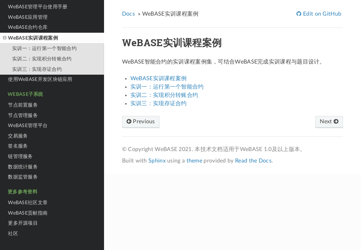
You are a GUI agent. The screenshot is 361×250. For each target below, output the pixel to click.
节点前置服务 (23, 105)
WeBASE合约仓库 (28, 27)
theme (195, 161)
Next (329, 121)
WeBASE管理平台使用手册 (37, 6)
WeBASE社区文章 (28, 202)
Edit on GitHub (322, 14)
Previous (141, 121)
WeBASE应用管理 (28, 17)
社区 (13, 233)
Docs (128, 14)
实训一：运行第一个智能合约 (44, 48)
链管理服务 (20, 156)
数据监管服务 (23, 177)
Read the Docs (253, 161)
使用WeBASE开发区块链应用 (40, 79)
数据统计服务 (23, 166)
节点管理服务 (23, 115)
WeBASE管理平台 (28, 125)
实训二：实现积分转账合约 (42, 58)
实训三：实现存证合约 (37, 69)
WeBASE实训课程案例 (30, 38)
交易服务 (18, 136)
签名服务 (18, 146)
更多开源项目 (23, 223)
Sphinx (157, 161)
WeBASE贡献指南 (28, 213)
